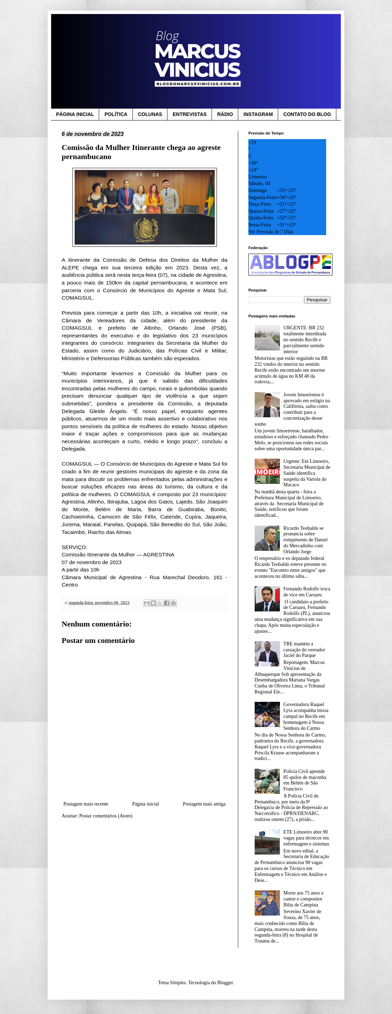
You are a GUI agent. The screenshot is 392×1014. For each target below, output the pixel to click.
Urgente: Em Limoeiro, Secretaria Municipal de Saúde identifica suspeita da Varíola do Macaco (306, 473)
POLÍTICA (115, 114)
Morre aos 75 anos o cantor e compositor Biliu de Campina (303, 898)
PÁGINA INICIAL (75, 114)
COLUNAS (150, 114)
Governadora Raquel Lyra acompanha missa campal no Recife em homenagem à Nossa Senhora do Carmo (305, 716)
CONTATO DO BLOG (307, 114)
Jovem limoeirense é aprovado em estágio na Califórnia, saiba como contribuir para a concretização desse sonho (292, 409)
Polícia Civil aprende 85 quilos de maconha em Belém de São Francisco (304, 780)
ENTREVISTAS (190, 114)
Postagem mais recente (85, 804)
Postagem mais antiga (204, 804)
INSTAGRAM (258, 114)
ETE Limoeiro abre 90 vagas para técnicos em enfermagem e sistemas (306, 838)
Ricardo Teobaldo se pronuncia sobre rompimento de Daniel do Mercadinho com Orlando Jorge (305, 540)
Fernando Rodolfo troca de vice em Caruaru (306, 591)
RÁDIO (225, 114)
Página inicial (145, 804)
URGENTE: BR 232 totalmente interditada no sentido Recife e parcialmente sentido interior (304, 339)
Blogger (225, 982)
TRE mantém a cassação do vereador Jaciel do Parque (304, 649)
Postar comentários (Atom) (105, 815)
